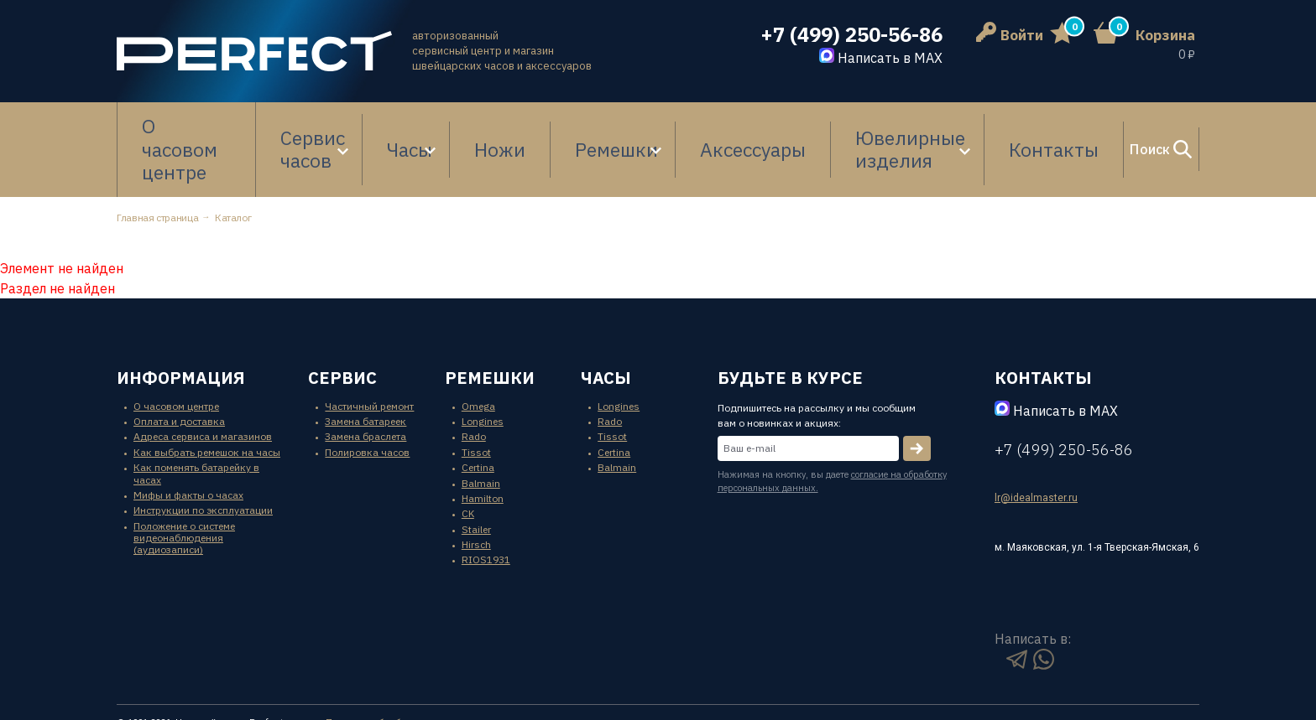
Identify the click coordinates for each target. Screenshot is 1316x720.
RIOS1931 (486, 509)
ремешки (490, 326)
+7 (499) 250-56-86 (851, 35)
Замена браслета (365, 386)
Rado (474, 386)
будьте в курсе (790, 326)
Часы (427, 124)
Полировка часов (367, 401)
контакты (1043, 326)
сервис (342, 326)
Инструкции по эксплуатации (203, 459)
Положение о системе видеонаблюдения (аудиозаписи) (184, 487)
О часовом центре (191, 124)
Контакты (976, 124)
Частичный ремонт (369, 355)
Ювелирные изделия (829, 124)
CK (468, 463)
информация (181, 326)
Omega (478, 355)
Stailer (476, 478)
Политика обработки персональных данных (429, 671)
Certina (478, 416)
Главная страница (157, 166)
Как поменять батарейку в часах (196, 422)
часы (606, 326)
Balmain (481, 432)
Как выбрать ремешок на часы (206, 401)
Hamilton (483, 447)
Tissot (476, 401)
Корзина (1165, 35)
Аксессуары (694, 124)
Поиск (1110, 124)
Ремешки (580, 124)
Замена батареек (365, 370)
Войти (1009, 35)
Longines (483, 370)
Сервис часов (322, 124)
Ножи (506, 124)
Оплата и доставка (179, 370)
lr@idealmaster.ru (1036, 447)
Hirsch (476, 493)
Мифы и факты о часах (188, 444)
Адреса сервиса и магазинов (202, 386)
